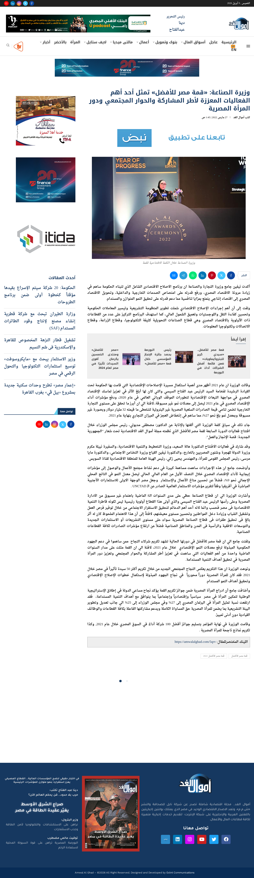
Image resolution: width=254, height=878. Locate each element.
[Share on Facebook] (231, 275)
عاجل (213, 42)
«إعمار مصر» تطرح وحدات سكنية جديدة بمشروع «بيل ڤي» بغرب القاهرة (39, 389)
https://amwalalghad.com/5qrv (195, 642)
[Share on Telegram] (183, 275)
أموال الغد (238, 117)
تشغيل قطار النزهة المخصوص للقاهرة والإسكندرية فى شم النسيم (39, 344)
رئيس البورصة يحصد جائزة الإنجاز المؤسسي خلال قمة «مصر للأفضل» (157, 356)
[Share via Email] (174, 275)
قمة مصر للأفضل (239, 656)
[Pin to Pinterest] (212, 275)
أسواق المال (194, 42)
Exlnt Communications (180, 872)
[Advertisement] (127, 725)
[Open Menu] (248, 46)
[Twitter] (25, 3)
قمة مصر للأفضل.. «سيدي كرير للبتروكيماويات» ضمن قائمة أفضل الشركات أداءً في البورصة (210, 361)
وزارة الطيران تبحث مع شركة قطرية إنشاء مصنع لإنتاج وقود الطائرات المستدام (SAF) (39, 321)
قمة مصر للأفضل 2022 (213, 656)
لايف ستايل (96, 42)
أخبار (46, 42)
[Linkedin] (12, 3)
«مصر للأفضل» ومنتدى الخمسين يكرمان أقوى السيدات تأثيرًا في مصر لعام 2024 (104, 359)
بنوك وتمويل (166, 42)
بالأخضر (60, 42)
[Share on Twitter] (221, 275)
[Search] (8, 46)
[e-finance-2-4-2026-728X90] (127, 62)
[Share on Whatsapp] (193, 275)
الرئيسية (228, 42)
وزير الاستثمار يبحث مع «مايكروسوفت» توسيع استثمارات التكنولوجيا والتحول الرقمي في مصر (39, 366)
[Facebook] (31, 3)
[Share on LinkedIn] (202, 275)
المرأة (75, 42)
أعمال (144, 42)
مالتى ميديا (123, 42)
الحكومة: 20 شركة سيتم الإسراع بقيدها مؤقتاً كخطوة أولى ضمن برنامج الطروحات (39, 295)
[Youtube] (6, 3)
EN (233, 50)
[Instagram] (19, 3)
